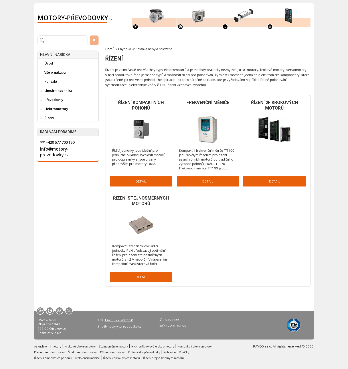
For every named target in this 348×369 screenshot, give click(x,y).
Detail (140, 181)
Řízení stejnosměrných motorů (163, 358)
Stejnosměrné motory (113, 346)
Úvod (48, 63)
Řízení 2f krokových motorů (121, 358)
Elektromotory (56, 108)
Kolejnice (170, 352)
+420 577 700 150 (60, 142)
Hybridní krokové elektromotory (152, 346)
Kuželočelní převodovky (144, 352)
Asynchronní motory (47, 346)
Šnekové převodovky (82, 352)
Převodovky (53, 99)
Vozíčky (184, 352)
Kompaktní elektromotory (195, 346)
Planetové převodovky (49, 352)
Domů (110, 49)
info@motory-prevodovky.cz (54, 152)
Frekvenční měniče (87, 358)
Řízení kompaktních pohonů (53, 358)
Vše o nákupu (55, 72)
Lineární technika (58, 90)
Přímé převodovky (112, 352)
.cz (75, 18)
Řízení (49, 118)
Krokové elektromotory (80, 346)
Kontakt (50, 81)
